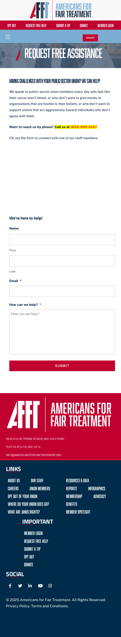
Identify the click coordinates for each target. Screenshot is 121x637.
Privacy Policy (17, 606)
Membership (74, 495)
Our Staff (37, 480)
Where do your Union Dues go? (28, 503)
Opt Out (11, 25)
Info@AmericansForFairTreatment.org (34, 455)
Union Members (40, 488)
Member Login (106, 25)
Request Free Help (36, 25)
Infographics (96, 488)
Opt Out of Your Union (22, 495)
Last (12, 271)
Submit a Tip (63, 25)
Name (14, 228)
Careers (13, 488)
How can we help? (25, 305)
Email (15, 281)
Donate (84, 25)
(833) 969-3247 (84, 127)
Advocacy (99, 495)
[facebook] (10, 585)
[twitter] (20, 585)
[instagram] (50, 585)
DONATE (90, 37)
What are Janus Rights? (24, 511)
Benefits (71, 503)
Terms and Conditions (49, 606)
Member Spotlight (78, 511)
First (12, 250)
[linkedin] (30, 585)
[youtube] (40, 585)
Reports (71, 488)
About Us (14, 480)
